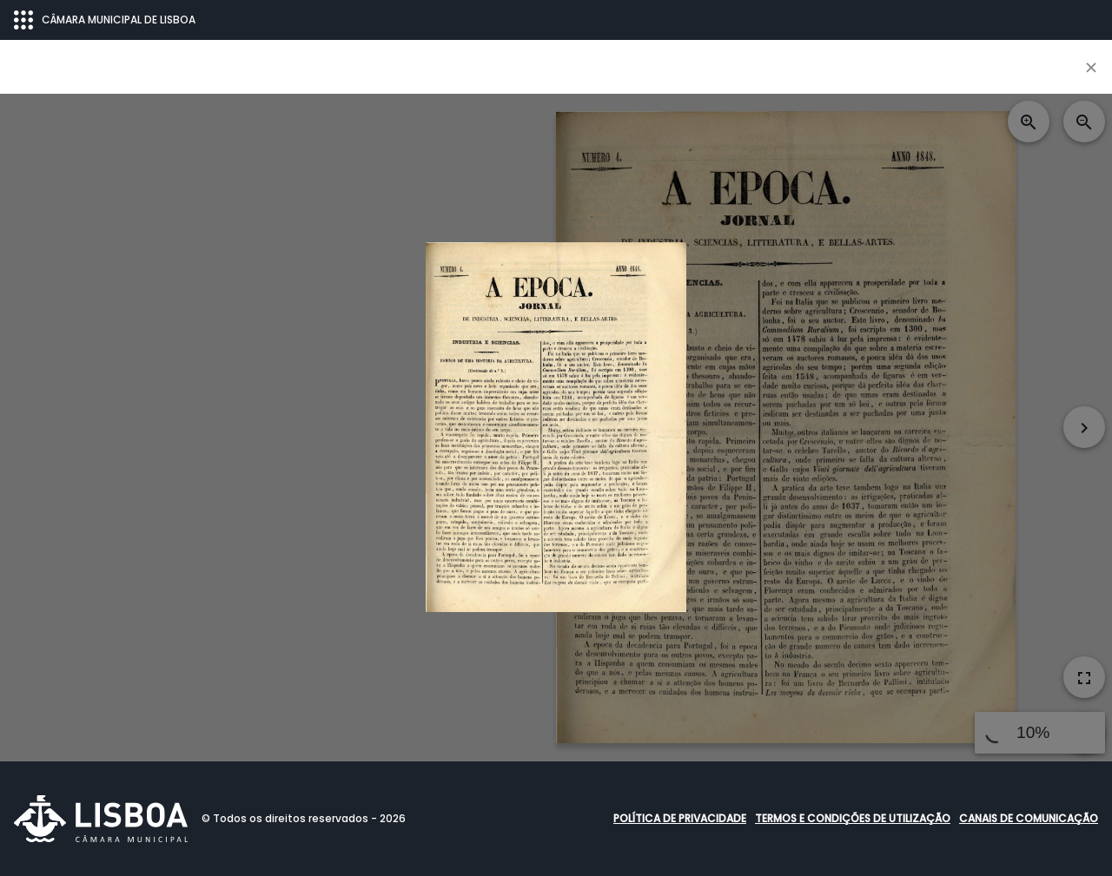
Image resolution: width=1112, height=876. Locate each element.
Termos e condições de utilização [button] (852, 818)
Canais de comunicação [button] (1028, 818)
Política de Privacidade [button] (679, 818)
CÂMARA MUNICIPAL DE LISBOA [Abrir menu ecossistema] (104, 20)
